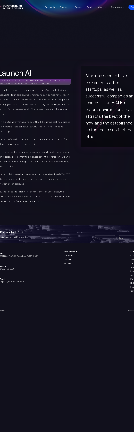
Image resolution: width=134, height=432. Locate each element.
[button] (65, 7)
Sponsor (68, 259)
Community (50, 7)
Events (90, 7)
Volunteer (68, 255)
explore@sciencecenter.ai (12, 281)
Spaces (78, 7)
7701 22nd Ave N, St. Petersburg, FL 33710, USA (19, 256)
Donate (67, 263)
